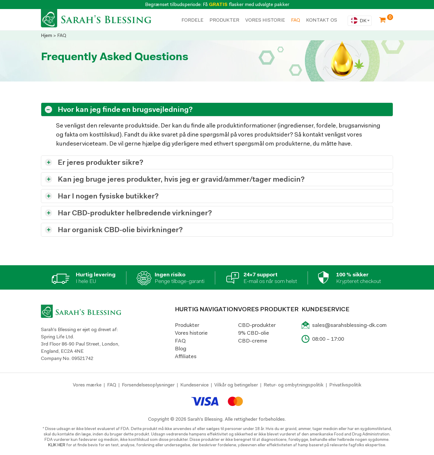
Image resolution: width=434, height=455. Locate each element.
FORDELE (192, 20)
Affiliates (186, 356)
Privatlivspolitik (345, 385)
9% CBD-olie (253, 333)
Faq (295, 20)
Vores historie (191, 333)
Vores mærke (87, 385)
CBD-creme (252, 340)
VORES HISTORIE (265, 20)
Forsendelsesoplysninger (148, 385)
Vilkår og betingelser (236, 385)
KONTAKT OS (321, 20)
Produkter (187, 325)
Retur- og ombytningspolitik (294, 385)
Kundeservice (194, 385)
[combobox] (360, 21)
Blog (180, 348)
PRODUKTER (224, 20)
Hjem (46, 35)
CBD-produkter (257, 325)
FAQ (180, 340)
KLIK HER (56, 444)
